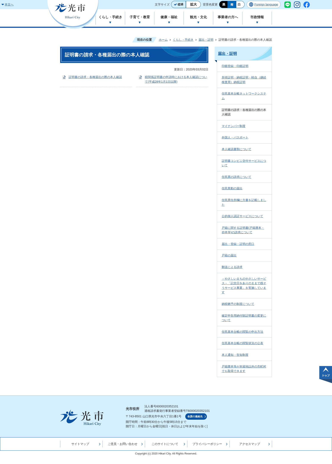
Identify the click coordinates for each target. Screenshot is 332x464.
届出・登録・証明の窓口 (238, 244)
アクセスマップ (249, 444)
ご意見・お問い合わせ (122, 444)
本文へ (9, 4)
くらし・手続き (183, 39)
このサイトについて (165, 444)
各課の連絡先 (195, 416)
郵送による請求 (232, 267)
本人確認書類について (236, 149)
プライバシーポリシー (207, 444)
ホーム (163, 39)
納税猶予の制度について (238, 304)
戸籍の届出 (229, 255)
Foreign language (266, 4)
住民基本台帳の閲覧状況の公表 (242, 343)
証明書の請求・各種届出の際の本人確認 (95, 77)
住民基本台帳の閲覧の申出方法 (242, 331)
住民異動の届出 (232, 188)
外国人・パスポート (235, 137)
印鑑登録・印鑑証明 (235, 66)
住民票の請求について (236, 177)
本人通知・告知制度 (235, 354)
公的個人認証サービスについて (242, 216)
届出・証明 (206, 39)
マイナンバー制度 (233, 126)
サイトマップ (80, 444)
